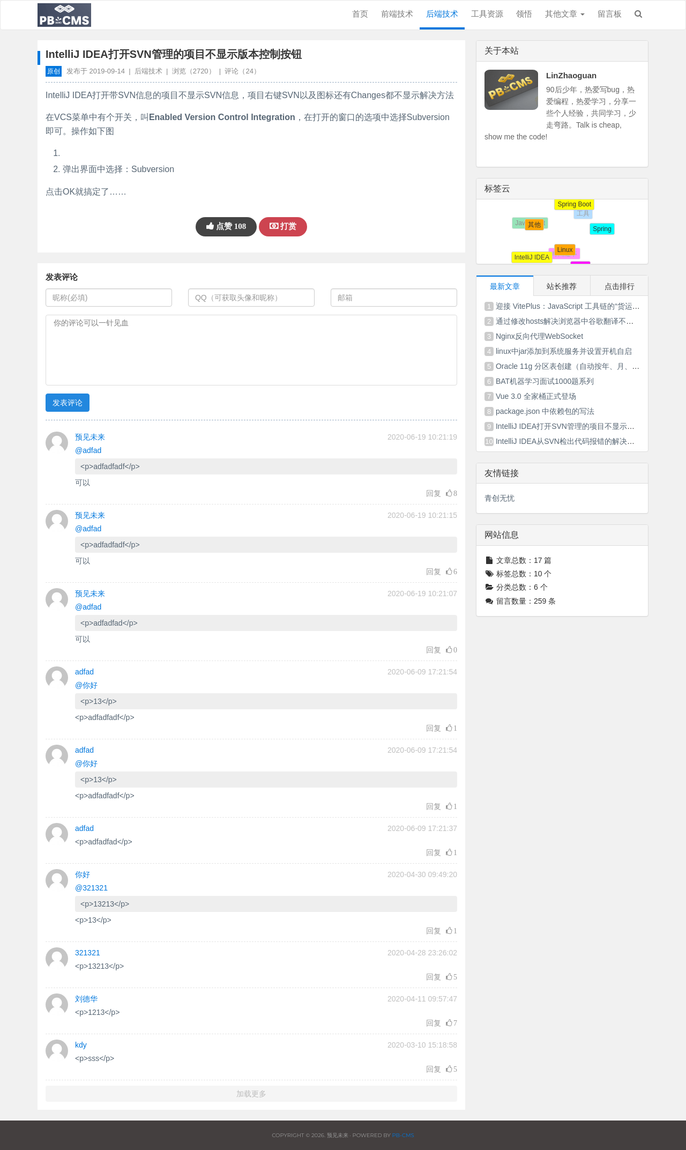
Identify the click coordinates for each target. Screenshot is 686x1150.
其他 (532, 222)
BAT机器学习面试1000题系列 (545, 381)
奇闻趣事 (567, 257)
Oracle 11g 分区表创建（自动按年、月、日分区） (579, 366)
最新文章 (505, 286)
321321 (87, 952)
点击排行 (620, 286)
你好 (82, 874)
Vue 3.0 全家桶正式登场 (536, 396)
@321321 (91, 888)
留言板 (610, 13)
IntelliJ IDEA (531, 258)
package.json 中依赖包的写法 (545, 411)
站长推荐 (562, 286)
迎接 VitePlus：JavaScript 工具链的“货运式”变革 (577, 306)
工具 (585, 216)
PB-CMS (403, 1135)
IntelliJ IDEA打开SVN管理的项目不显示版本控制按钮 (584, 426)
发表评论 (68, 402)
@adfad (88, 450)
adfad (84, 671)
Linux (561, 246)
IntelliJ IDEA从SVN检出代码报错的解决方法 (569, 441)
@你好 (86, 685)
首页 (360, 13)
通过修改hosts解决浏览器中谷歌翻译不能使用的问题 (583, 321)
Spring (602, 229)
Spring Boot (572, 201)
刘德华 (86, 999)
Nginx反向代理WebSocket (539, 336)
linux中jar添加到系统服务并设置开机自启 (564, 351)
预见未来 (90, 437)
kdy (81, 1045)
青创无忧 (499, 498)
